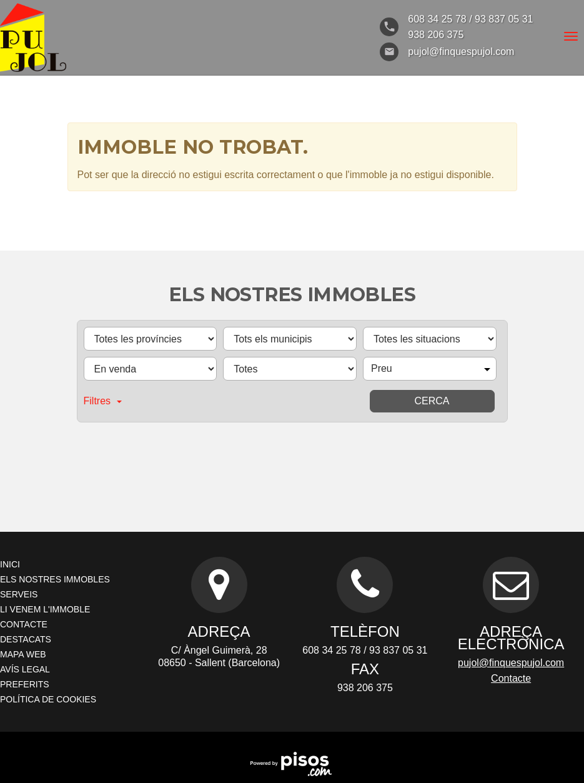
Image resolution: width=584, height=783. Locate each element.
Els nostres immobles (55, 579)
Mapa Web (23, 654)
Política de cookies (48, 699)
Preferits (24, 684)
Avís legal (25, 669)
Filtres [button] (103, 401)
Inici (10, 564)
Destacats (25, 639)
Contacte (23, 624)
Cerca (431, 401)
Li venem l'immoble (45, 609)
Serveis (18, 594)
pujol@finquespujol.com (511, 662)
